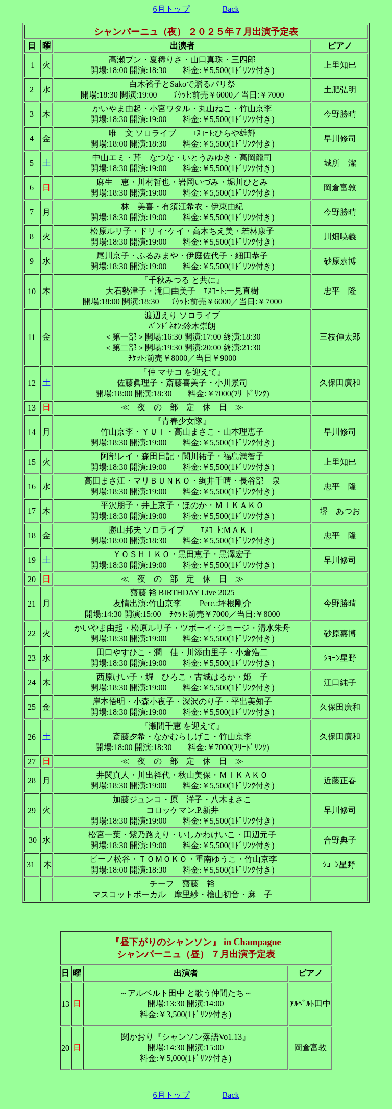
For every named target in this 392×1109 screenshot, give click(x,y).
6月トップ (171, 9)
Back (231, 9)
